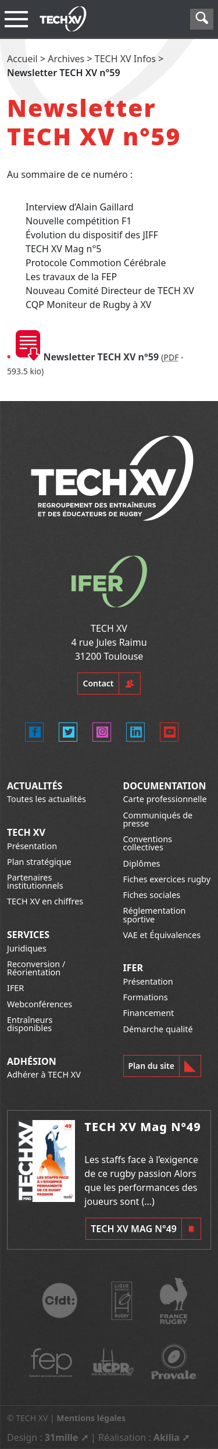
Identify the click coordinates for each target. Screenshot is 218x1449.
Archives (66, 58)
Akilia (166, 1437)
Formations (145, 997)
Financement (148, 1012)
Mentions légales (91, 1417)
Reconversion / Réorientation (36, 968)
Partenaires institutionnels (35, 881)
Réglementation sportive (154, 914)
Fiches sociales (152, 894)
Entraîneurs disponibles (29, 1023)
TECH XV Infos (125, 58)
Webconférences (39, 1004)
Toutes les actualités (46, 798)
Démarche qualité (158, 1029)
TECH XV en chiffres (45, 901)
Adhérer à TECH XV (44, 1074)
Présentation (32, 845)
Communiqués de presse (158, 819)
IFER (15, 987)
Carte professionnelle (165, 798)
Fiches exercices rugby (167, 879)
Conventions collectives (147, 843)
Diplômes (141, 863)
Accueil (22, 58)
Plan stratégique (39, 861)
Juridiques (27, 948)
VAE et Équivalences (162, 934)
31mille (61, 1437)
